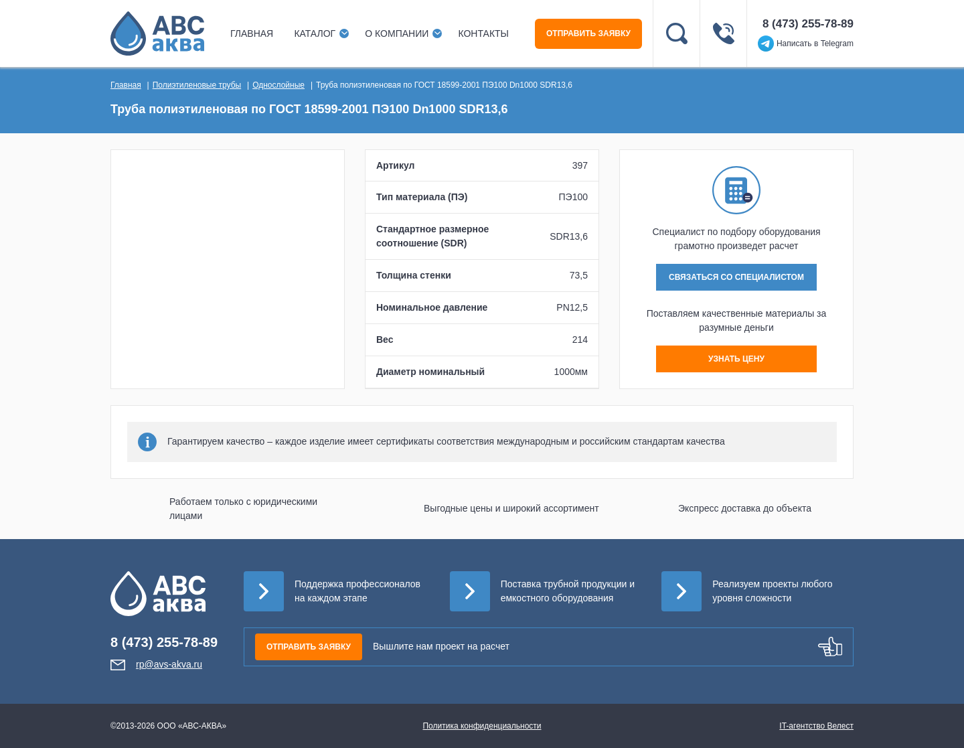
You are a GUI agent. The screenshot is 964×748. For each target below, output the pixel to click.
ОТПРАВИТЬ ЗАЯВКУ (588, 33)
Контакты (483, 33)
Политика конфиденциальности (481, 726)
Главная (251, 33)
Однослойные (278, 85)
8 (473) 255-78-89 (808, 23)
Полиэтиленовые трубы (197, 85)
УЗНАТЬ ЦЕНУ (736, 359)
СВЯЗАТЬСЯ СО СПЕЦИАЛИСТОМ (736, 277)
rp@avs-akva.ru (169, 664)
